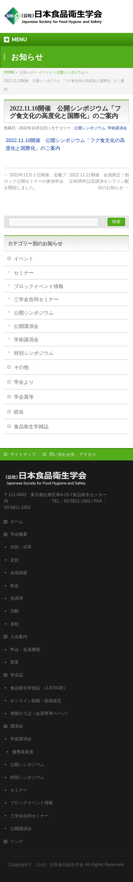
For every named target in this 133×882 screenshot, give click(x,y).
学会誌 (18, 674)
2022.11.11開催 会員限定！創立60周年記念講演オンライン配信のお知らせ (99, 181)
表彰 (14, 624)
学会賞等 (24, 397)
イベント (45, 72)
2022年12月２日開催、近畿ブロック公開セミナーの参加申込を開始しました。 (35, 181)
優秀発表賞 (22, 751)
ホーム (18, 521)
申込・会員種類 (25, 649)
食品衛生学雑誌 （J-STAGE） (39, 688)
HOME (9, 72)
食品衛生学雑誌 (31, 426)
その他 (21, 367)
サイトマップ (23, 454)
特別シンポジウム (34, 353)
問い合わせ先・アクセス (72, 454)
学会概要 (21, 534)
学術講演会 (117, 128)
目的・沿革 (21, 547)
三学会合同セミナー (36, 299)
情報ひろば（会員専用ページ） (40, 713)
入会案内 (21, 636)
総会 (19, 411)
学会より (24, 382)
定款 (14, 560)
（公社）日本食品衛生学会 (58, 864)
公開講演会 (26, 326)
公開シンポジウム (70, 72)
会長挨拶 (18, 572)
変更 (14, 662)
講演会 (16, 726)
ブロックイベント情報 (38, 286)
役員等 (16, 598)
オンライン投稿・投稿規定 (35, 700)
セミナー (24, 273)
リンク (16, 841)
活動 (14, 610)
